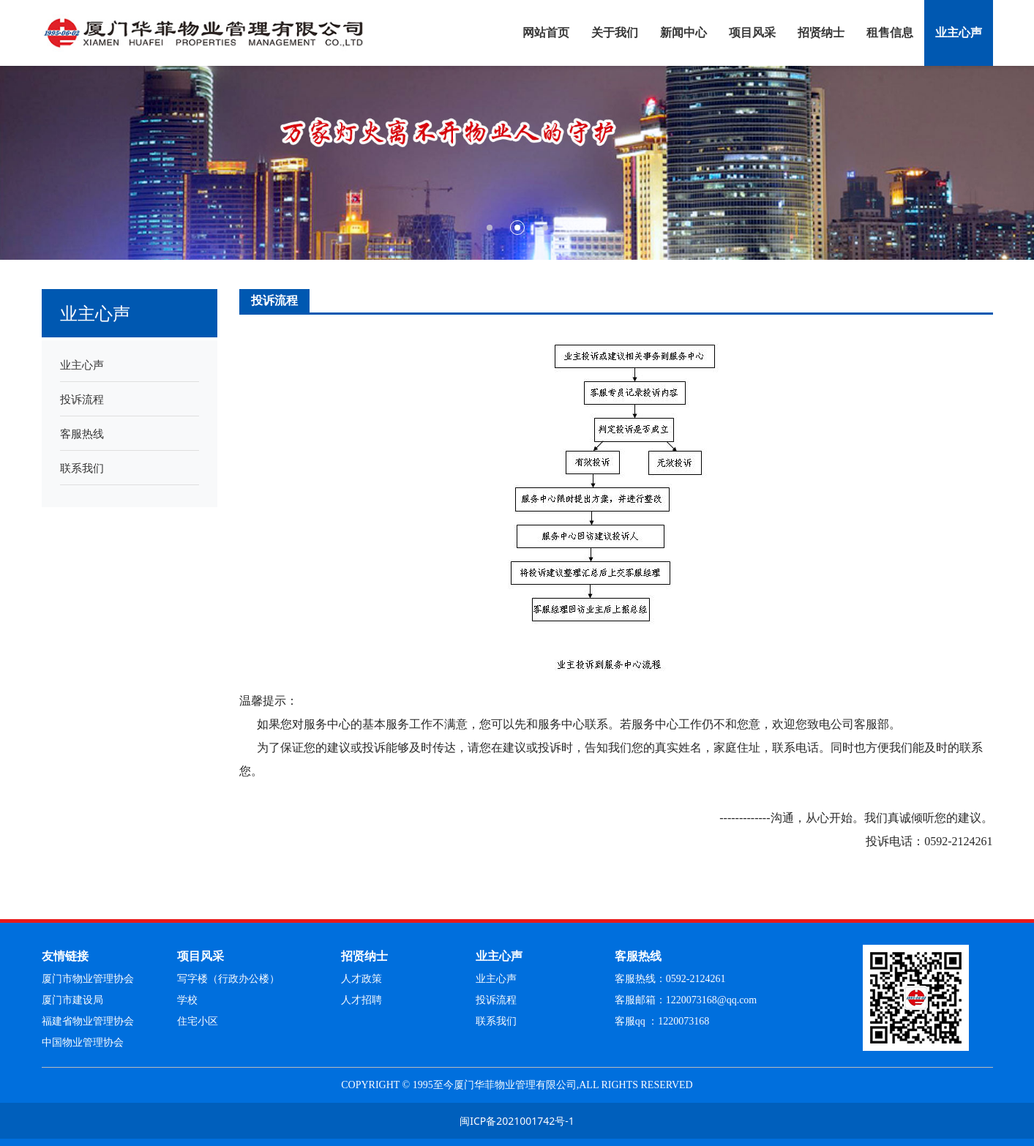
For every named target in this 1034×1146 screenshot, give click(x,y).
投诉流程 (82, 399)
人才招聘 (361, 1000)
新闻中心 (683, 32)
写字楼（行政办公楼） (228, 978)
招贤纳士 (821, 32)
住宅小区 (197, 1021)
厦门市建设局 (72, 1000)
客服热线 (82, 433)
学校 (187, 1000)
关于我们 (614, 32)
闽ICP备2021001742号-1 (517, 1121)
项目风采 (752, 32)
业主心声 (958, 32)
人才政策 (361, 978)
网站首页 (545, 32)
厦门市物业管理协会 (88, 978)
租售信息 (889, 32)
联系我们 (82, 467)
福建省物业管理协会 (88, 1021)
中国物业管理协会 (83, 1042)
